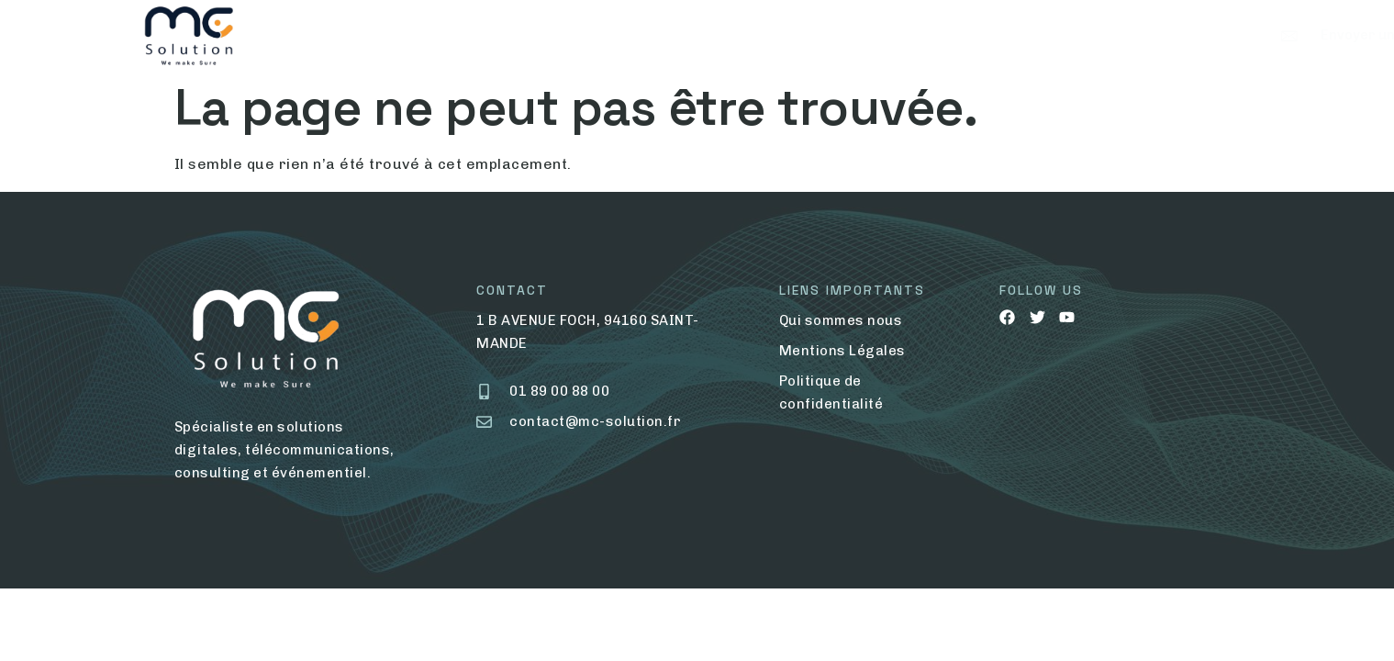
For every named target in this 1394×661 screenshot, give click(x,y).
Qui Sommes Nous (427, 35)
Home (313, 35)
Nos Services (583, 35)
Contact (706, 35)
